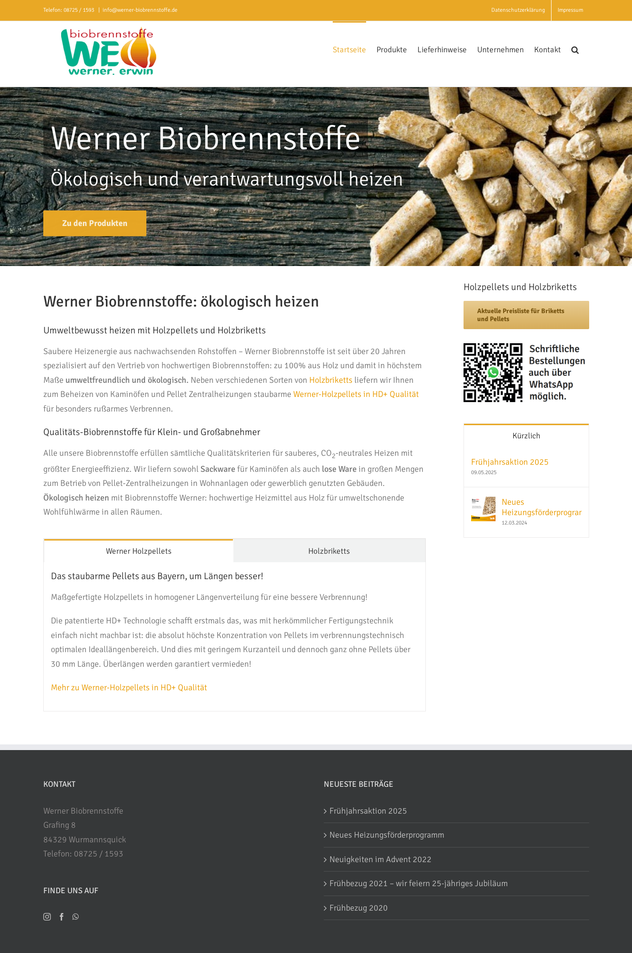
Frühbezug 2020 (358, 908)
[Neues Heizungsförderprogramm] (483, 504)
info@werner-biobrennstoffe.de (140, 10)
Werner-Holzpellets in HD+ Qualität (356, 394)
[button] (575, 49)
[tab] (138, 550)
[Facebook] (61, 917)
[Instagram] (47, 917)
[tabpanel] (234, 636)
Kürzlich (526, 436)
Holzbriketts (330, 380)
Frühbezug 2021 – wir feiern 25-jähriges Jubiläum (418, 883)
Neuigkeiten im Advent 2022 (380, 859)
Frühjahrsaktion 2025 (510, 462)
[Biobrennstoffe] (94, 225)
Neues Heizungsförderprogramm (542, 507)
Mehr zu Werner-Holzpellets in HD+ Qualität (129, 687)
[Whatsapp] (75, 917)
